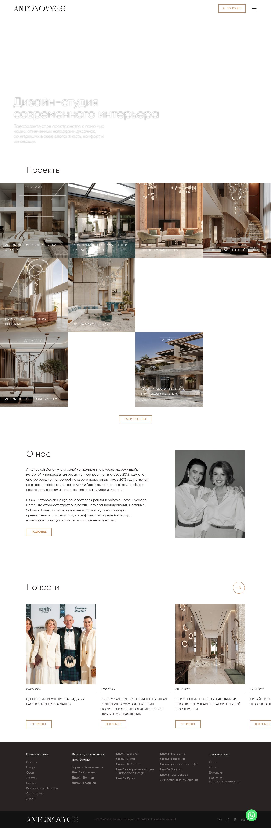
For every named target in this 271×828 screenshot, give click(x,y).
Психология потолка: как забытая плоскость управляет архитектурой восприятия (208, 704)
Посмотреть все (135, 419)
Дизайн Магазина (172, 753)
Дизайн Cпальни (83, 772)
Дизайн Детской (127, 753)
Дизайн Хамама (171, 769)
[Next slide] (239, 588)
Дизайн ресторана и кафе (178, 764)
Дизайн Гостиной (84, 783)
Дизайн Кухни (125, 778)
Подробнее (39, 532)
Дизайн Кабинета (128, 764)
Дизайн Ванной (83, 777)
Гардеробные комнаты (88, 767)
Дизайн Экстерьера (174, 774)
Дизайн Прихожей (172, 758)
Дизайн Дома (125, 758)
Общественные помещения (179, 780)
